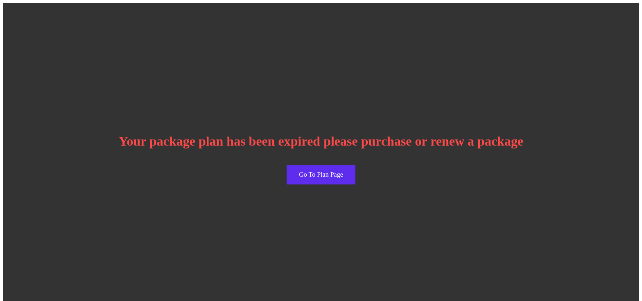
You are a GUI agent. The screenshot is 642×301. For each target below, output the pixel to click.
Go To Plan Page (321, 174)
